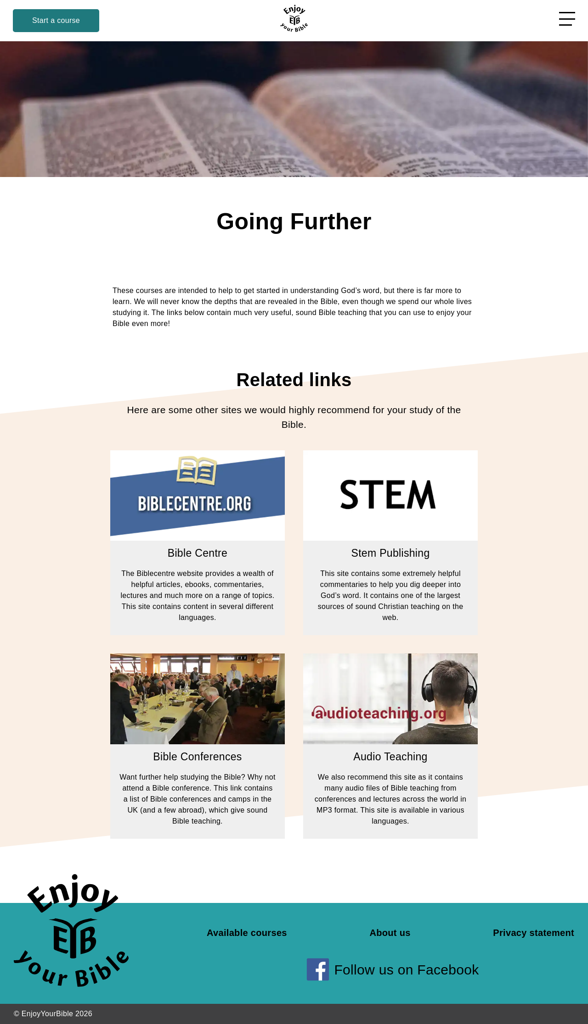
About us (389, 933)
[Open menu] (567, 18)
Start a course (56, 20)
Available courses (247, 933)
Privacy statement (533, 933)
